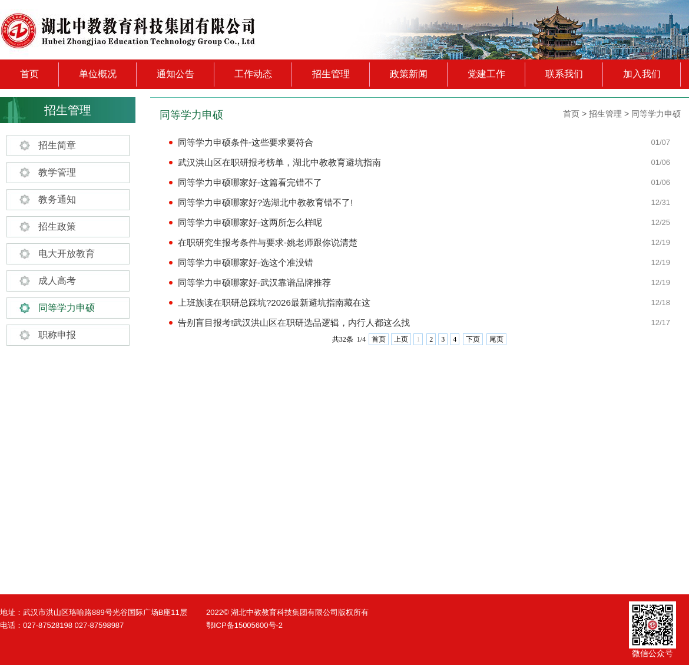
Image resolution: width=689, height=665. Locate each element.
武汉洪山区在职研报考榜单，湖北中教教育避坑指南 (279, 162)
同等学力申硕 (66, 308)
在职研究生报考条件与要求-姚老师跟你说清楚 (267, 242)
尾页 (496, 339)
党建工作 (486, 74)
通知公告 (175, 74)
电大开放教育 (66, 254)
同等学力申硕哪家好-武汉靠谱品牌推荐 (254, 282)
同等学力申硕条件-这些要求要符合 (245, 142)
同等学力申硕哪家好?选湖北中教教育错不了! (265, 202)
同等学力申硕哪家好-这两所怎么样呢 (250, 222)
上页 (401, 339)
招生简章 (57, 145)
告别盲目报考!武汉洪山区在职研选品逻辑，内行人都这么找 (294, 322)
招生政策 (57, 226)
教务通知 (57, 199)
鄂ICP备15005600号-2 (244, 625)
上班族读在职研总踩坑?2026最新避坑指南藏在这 (274, 302)
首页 (29, 74)
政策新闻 (409, 74)
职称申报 (57, 335)
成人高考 (57, 281)
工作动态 (253, 74)
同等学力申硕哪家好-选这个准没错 (245, 262)
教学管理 (57, 172)
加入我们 (642, 74)
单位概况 (98, 74)
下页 (473, 339)
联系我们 (564, 74)
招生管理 (331, 74)
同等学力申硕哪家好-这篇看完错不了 (250, 182)
